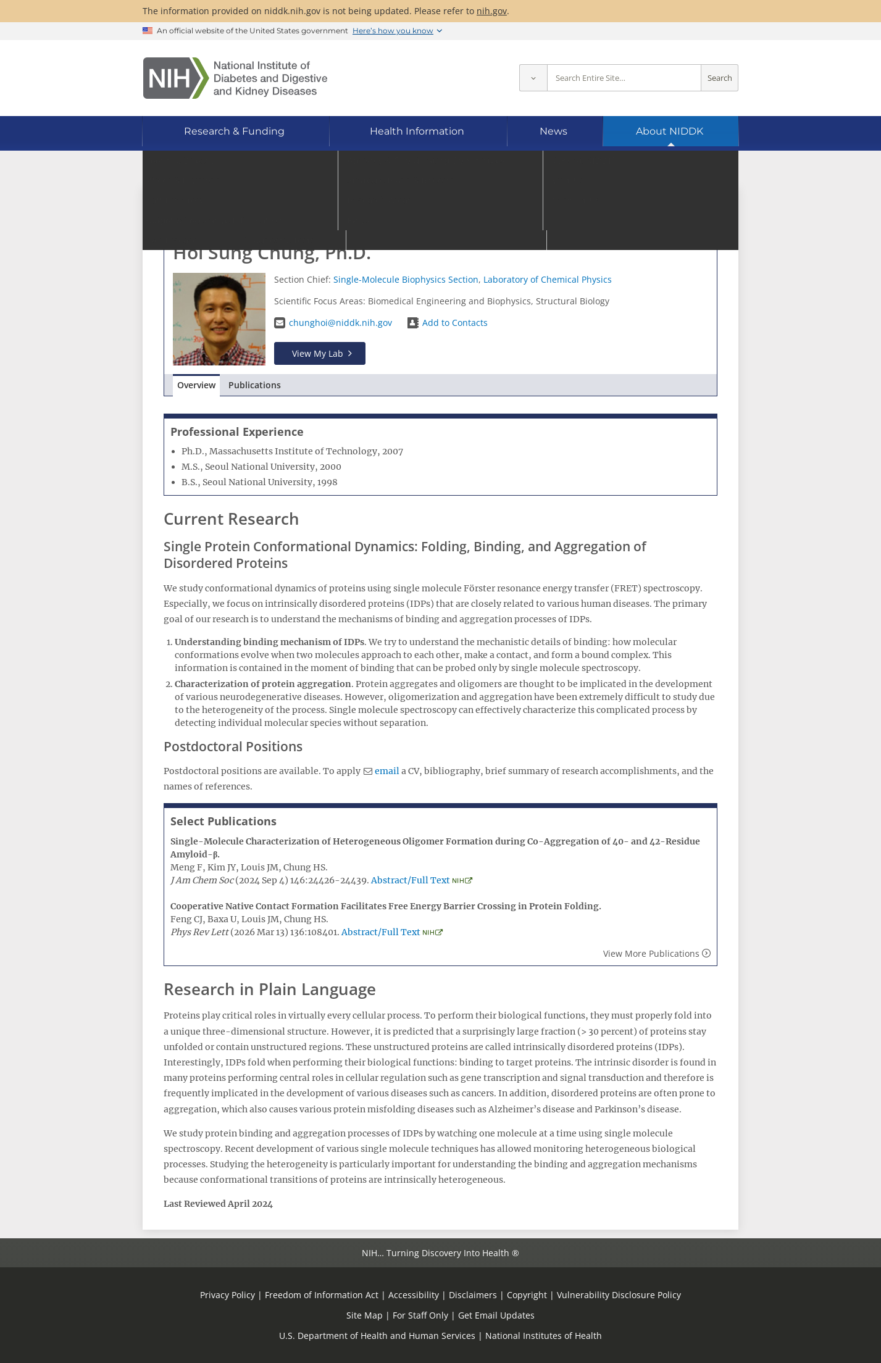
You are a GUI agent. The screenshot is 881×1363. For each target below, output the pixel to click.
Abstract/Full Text (410, 880)
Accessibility (413, 1295)
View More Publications (651, 953)
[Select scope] (533, 78)
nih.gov (492, 11)
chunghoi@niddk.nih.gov (340, 322)
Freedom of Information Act (321, 1295)
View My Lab (317, 353)
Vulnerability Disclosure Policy (619, 1295)
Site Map (364, 1315)
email (387, 771)
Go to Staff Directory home (231, 208)
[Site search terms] (624, 78)
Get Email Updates (496, 1315)
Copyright (527, 1295)
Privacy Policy (227, 1295)
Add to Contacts (455, 322)
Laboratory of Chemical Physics (547, 279)
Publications (254, 385)
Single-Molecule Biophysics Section (405, 279)
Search (720, 78)
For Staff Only (420, 1315)
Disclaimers (473, 1295)
